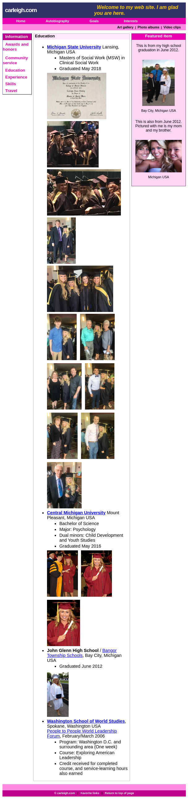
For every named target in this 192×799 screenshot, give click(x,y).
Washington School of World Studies (86, 721)
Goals (94, 21)
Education (15, 70)
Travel (11, 90)
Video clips (172, 27)
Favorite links (90, 793)
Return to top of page (119, 793)
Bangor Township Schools (82, 653)
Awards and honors (15, 47)
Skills (10, 84)
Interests (131, 21)
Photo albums (148, 27)
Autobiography (57, 21)
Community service (15, 60)
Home (20, 21)
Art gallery (125, 27)
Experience (16, 77)
